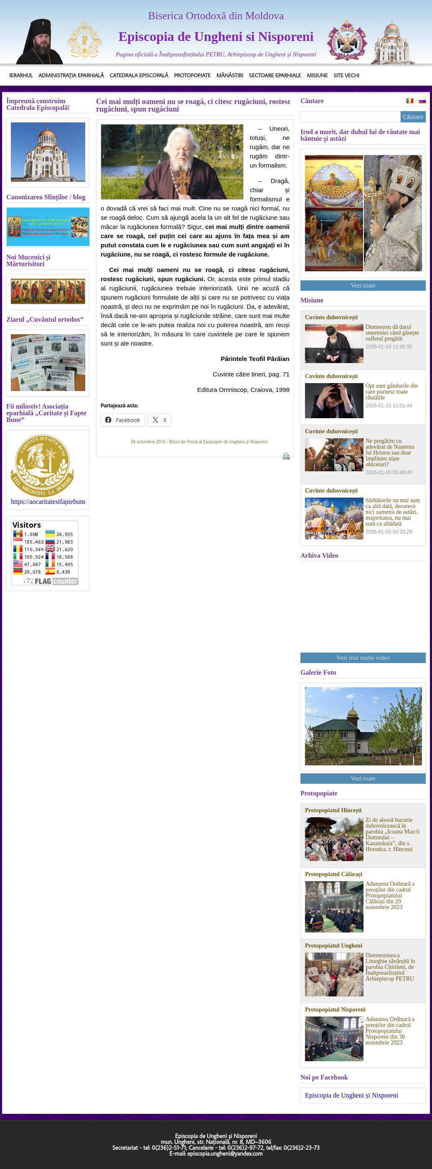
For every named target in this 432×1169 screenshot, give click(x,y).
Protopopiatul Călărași (333, 874)
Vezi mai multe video (363, 657)
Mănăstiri (229, 75)
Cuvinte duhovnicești (331, 317)
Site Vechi (346, 75)
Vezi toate (363, 285)
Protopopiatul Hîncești (333, 810)
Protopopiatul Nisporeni (335, 1009)
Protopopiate (192, 75)
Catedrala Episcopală (139, 75)
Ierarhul (21, 75)
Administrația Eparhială (71, 75)
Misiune (317, 75)
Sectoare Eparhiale (275, 75)
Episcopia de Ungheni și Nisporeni (351, 1095)
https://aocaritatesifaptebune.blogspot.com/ (48, 501)
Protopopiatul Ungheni (333, 945)
